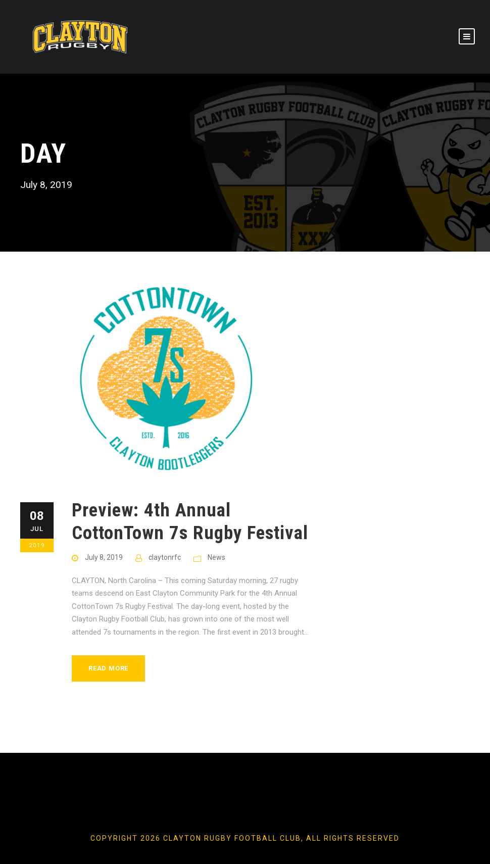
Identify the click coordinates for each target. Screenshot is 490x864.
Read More (108, 668)
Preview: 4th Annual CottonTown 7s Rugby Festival (190, 521)
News (216, 557)
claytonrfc (165, 557)
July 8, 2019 (104, 557)
